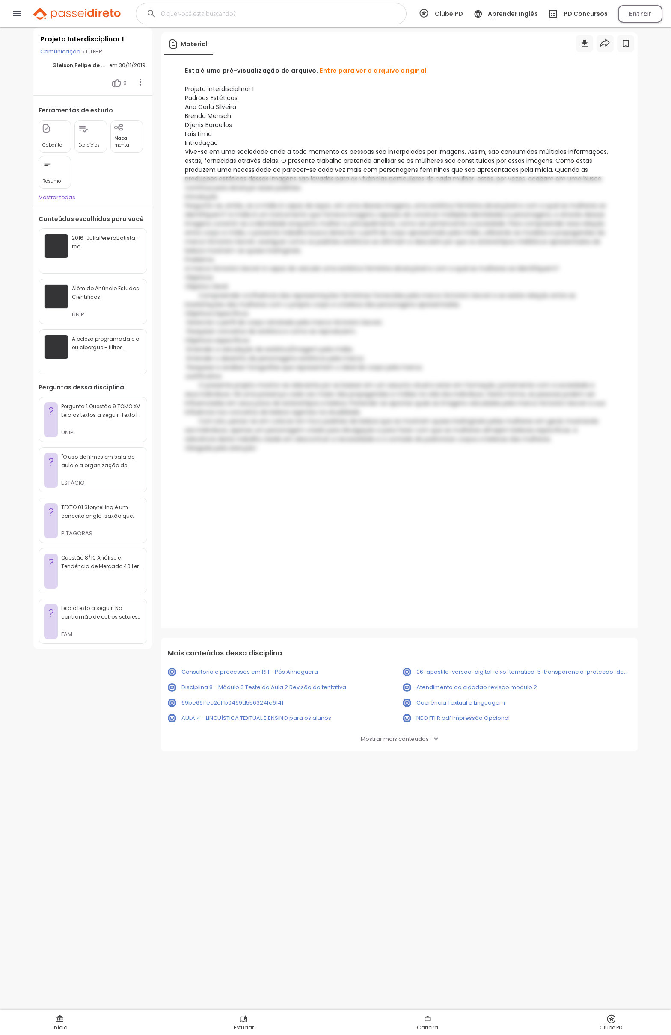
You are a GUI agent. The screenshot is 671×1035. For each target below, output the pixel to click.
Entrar (640, 14)
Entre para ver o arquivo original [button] (373, 70)
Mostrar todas (57, 197)
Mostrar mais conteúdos (399, 739)
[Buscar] (256, 14)
